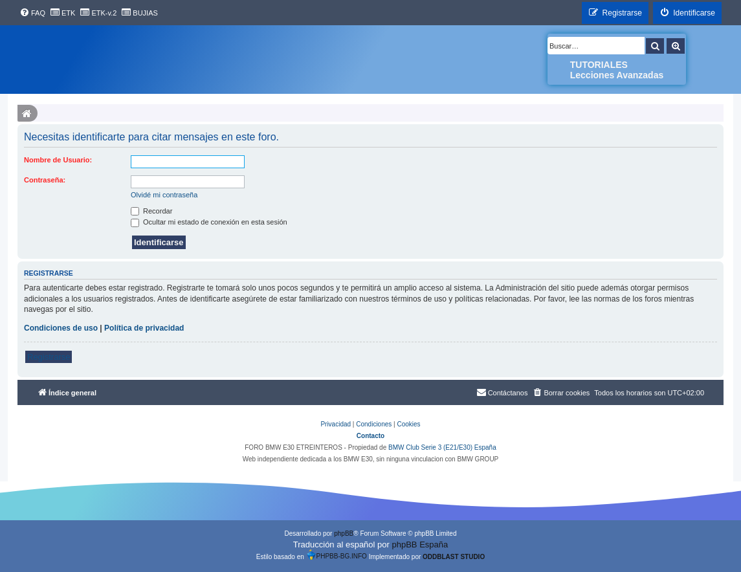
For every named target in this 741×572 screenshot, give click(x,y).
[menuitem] (32, 13)
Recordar (151, 211)
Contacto (370, 435)
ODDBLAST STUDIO (454, 556)
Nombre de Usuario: (58, 160)
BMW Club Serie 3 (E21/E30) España (442, 447)
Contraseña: (44, 180)
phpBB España (420, 544)
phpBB (343, 533)
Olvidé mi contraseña (164, 195)
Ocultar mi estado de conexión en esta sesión (209, 222)
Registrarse (48, 357)
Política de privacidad (144, 328)
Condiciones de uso (61, 328)
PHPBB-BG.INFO (336, 554)
